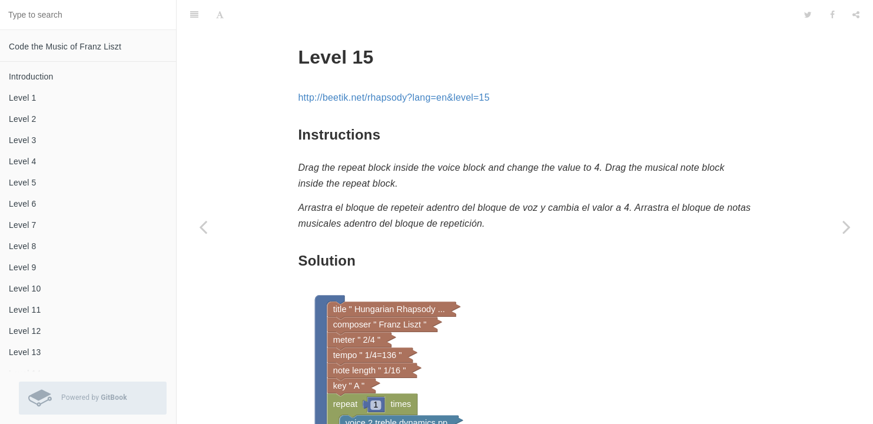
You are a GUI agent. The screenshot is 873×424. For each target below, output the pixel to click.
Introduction (31, 76)
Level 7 (22, 225)
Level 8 (22, 246)
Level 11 (25, 309)
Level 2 (22, 119)
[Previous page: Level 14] (203, 226)
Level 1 (22, 97)
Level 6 (22, 203)
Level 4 (22, 161)
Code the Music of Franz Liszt (65, 46)
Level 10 (25, 288)
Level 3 (22, 140)
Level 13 (25, 352)
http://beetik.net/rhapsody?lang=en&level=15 (394, 68)
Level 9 (22, 267)
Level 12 (25, 331)
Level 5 (22, 182)
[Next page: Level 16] (846, 226)
